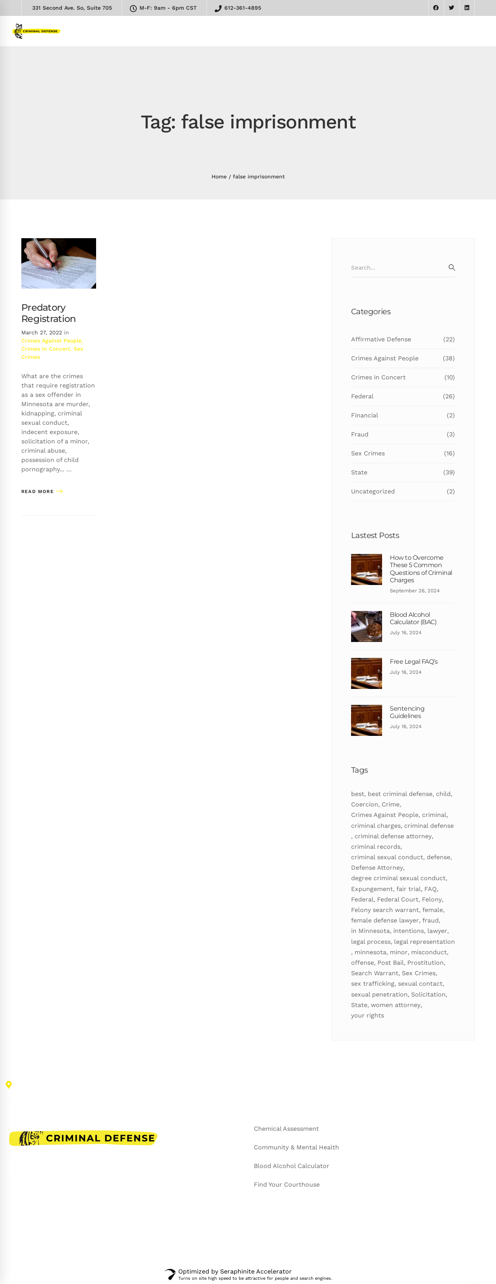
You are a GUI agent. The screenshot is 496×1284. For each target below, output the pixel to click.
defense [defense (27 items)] (438, 857)
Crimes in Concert (45, 349)
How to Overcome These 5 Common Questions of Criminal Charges (421, 569)
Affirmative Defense (403, 339)
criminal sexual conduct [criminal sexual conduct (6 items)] (387, 857)
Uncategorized (403, 491)
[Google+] (41, 1237)
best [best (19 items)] (357, 794)
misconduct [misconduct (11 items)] (429, 952)
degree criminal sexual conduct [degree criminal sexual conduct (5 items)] (398, 878)
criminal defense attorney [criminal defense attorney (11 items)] (393, 836)
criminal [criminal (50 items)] (434, 815)
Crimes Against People (51, 340)
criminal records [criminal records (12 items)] (375, 846)
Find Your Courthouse (287, 1184)
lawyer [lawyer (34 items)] (437, 930)
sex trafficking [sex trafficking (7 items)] (372, 983)
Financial (403, 415)
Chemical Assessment (286, 1128)
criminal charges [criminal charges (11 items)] (376, 825)
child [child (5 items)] (443, 794)
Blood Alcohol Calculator (291, 1166)
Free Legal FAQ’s (413, 661)
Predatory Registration (48, 313)
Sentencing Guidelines (407, 712)
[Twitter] (10, 1237)
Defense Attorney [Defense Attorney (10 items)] (377, 867)
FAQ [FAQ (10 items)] (430, 889)
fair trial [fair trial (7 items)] (408, 889)
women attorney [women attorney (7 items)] (395, 1005)
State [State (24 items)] (359, 1005)
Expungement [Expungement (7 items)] (372, 889)
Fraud (403, 434)
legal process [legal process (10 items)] (371, 941)
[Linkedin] (58, 1237)
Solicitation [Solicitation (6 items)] (428, 994)
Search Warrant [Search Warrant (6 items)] (374, 973)
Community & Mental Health (296, 1147)
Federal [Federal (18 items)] (362, 899)
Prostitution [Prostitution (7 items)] (425, 962)
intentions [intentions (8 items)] (408, 930)
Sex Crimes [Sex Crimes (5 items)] (419, 973)
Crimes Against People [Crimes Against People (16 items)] (384, 815)
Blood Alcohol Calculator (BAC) (413, 618)
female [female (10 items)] (432, 910)
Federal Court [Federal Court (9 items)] (397, 899)
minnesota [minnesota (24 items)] (370, 952)
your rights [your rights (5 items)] (367, 1015)
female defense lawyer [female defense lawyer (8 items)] (385, 920)
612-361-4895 (238, 8)
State (403, 472)
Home (219, 176)
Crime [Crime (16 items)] (391, 804)
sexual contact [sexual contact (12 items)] (420, 983)
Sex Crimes (403, 453)
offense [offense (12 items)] (362, 962)
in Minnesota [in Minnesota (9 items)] (370, 930)
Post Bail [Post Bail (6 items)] (390, 962)
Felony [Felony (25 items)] (432, 899)
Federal (403, 396)
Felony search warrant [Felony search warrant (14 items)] (385, 910)
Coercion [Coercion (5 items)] (364, 804)
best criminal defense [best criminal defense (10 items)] (400, 794)
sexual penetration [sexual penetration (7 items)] (379, 994)
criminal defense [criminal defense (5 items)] (429, 825)
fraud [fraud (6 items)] (430, 920)
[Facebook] (25, 1237)
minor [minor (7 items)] (399, 952)
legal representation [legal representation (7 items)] (424, 941)
